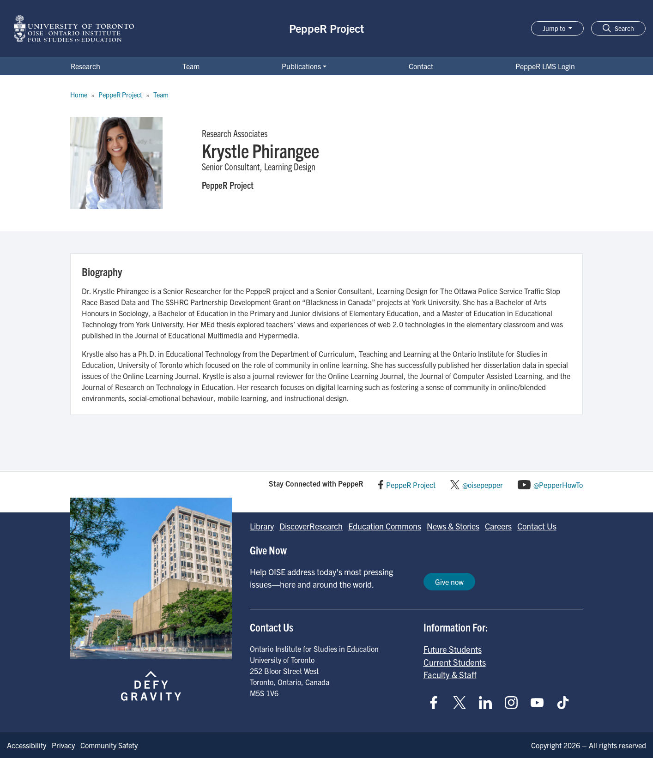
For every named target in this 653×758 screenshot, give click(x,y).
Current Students (454, 662)
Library (262, 526)
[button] (618, 28)
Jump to (555, 28)
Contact (421, 66)
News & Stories (453, 526)
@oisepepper (482, 484)
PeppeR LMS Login (545, 66)
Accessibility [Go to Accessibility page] (26, 745)
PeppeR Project (326, 28)
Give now (449, 581)
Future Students (452, 649)
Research (85, 66)
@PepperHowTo (558, 484)
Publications (301, 66)
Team (191, 66)
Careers (498, 526)
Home (78, 94)
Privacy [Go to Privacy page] (63, 745)
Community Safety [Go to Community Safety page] (109, 745)
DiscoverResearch (311, 526)
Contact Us (536, 526)
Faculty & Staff (450, 674)
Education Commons (384, 526)
